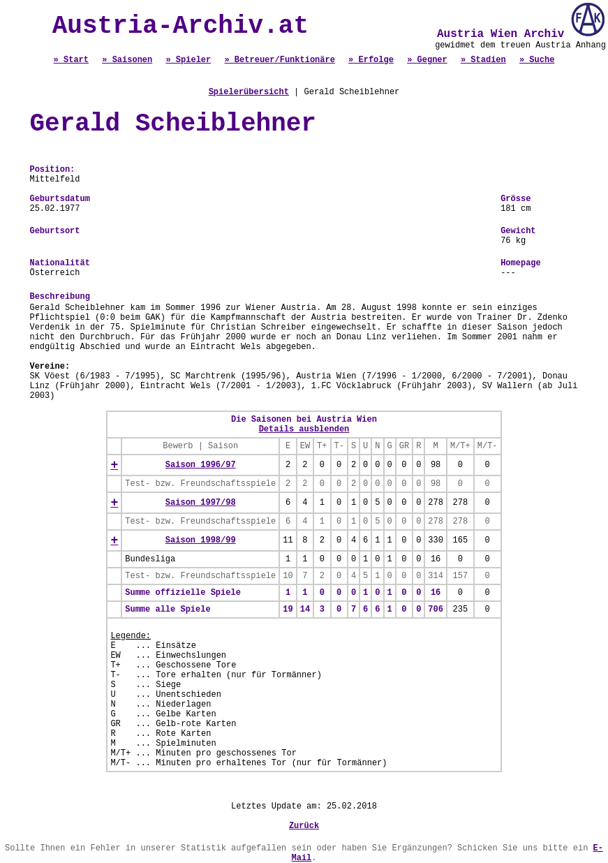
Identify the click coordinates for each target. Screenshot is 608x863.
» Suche (536, 60)
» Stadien (483, 60)
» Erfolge (371, 60)
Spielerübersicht (249, 92)
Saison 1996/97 (200, 465)
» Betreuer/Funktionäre (279, 60)
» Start (71, 60)
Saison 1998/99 (200, 540)
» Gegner (427, 60)
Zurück (304, 826)
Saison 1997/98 (200, 503)
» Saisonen (127, 60)
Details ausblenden (304, 429)
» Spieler (188, 60)
